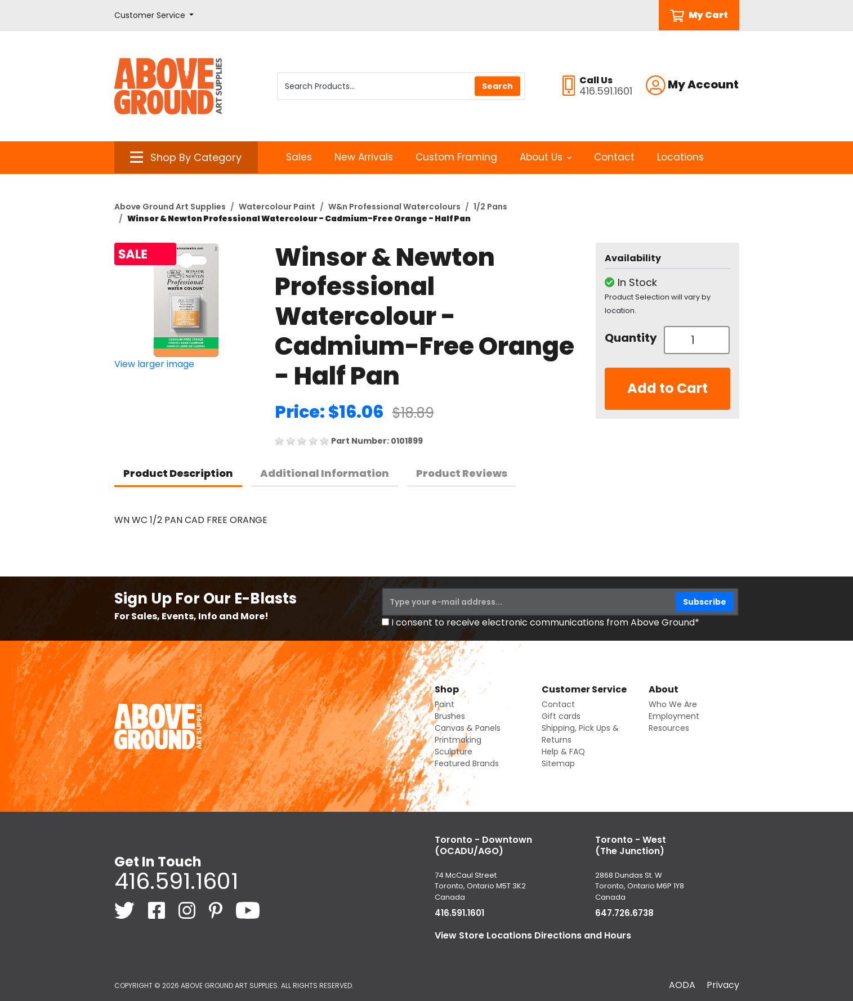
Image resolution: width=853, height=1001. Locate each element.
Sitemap (558, 763)
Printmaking (458, 739)
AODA (682, 984)
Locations (680, 157)
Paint (444, 704)
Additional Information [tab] (324, 473)
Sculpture (453, 751)
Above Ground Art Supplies (170, 206)
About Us (546, 157)
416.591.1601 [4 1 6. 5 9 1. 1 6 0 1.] (176, 881)
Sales (299, 157)
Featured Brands (467, 763)
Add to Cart (667, 388)
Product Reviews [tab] (461, 473)
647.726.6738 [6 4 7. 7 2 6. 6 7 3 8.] (624, 913)
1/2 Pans (490, 206)
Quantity (630, 338)
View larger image (154, 364)
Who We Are (673, 704)
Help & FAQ (563, 751)
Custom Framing (456, 157)
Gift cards (561, 716)
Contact (614, 157)
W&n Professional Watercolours (394, 206)
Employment (674, 716)
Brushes (450, 716)
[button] (154, 15)
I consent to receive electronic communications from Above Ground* (545, 622)
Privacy (723, 984)
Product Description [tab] (178, 473)
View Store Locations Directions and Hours (533, 935)
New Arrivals (363, 157)
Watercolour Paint (277, 206)
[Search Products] (401, 86)
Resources (669, 728)
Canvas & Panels (468, 728)
